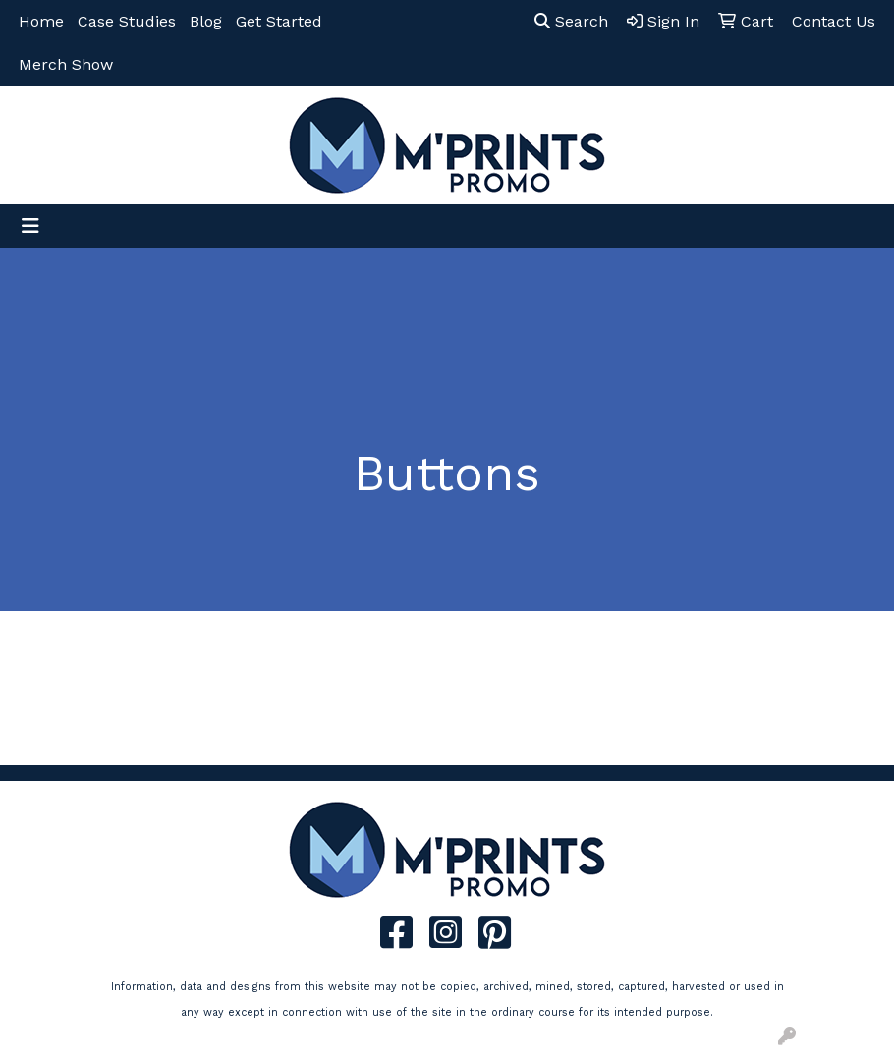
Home (41, 21)
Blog (206, 21)
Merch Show (66, 64)
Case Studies (127, 21)
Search (571, 21)
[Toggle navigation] (30, 226)
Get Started (279, 21)
